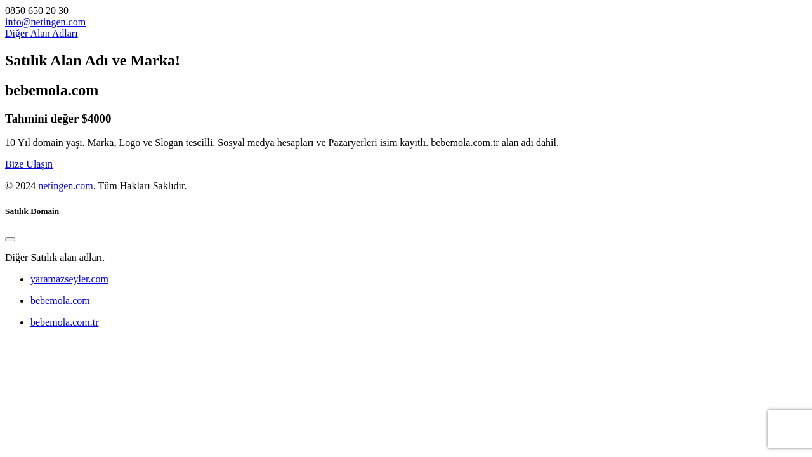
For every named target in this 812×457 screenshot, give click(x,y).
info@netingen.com (45, 22)
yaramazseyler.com (69, 279)
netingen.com (65, 185)
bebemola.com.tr (64, 322)
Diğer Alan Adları (41, 33)
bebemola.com (60, 300)
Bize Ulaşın (29, 164)
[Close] (10, 239)
